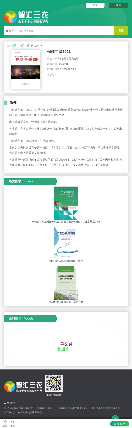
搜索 (121, 30)
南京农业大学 (113, 408)
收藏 (12, 423)
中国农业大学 (98, 408)
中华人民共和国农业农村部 (18, 408)
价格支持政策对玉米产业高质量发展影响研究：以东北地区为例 (66, 221)
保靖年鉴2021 (59, 51)
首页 (22, 45)
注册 (118, 5)
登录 (94, 5)
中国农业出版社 (45, 408)
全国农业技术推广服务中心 (72, 408)
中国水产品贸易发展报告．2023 (66, 261)
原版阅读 (119, 423)
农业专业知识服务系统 (30, 412)
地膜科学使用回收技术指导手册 (66, 301)
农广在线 (9, 412)
